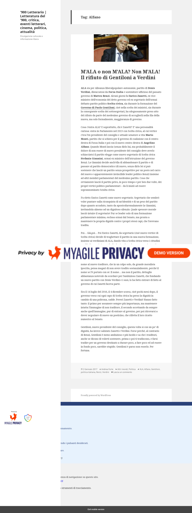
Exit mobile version (96, 509)
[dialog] (96, 486)
